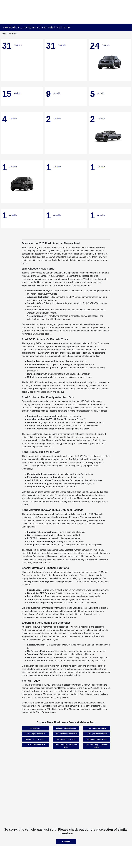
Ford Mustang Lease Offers (96, 739)
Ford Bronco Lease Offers (66, 728)
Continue (66, 842)
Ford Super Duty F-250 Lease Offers (66, 746)
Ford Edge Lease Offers (97, 728)
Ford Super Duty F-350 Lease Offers (97, 746)
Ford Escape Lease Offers (35, 734)
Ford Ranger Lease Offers (35, 745)
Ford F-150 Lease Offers (35, 739)
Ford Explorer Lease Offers (97, 734)
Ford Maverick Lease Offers (66, 739)
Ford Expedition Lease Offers (66, 734)
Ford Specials (35, 728)
